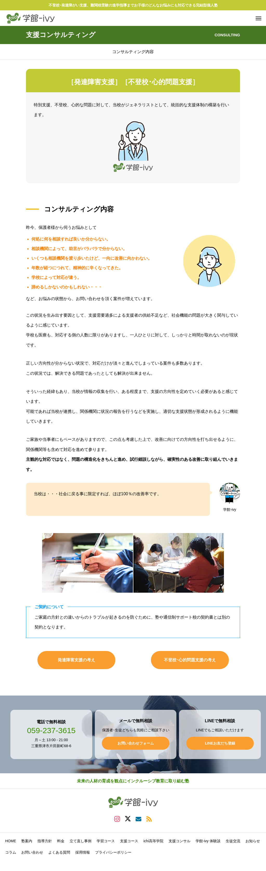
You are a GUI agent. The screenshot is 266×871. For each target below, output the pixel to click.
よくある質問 (59, 852)
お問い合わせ (32, 852)
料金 (60, 841)
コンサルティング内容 (133, 51)
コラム (10, 852)
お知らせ (252, 841)
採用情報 (82, 852)
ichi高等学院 (153, 841)
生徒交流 (233, 841)
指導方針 (44, 841)
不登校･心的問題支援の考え (190, 660)
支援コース (129, 841)
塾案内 (26, 841)
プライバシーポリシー (113, 852)
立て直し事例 (80, 841)
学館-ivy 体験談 (208, 841)
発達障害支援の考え (76, 660)
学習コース (106, 841)
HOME (10, 841)
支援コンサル (179, 841)
